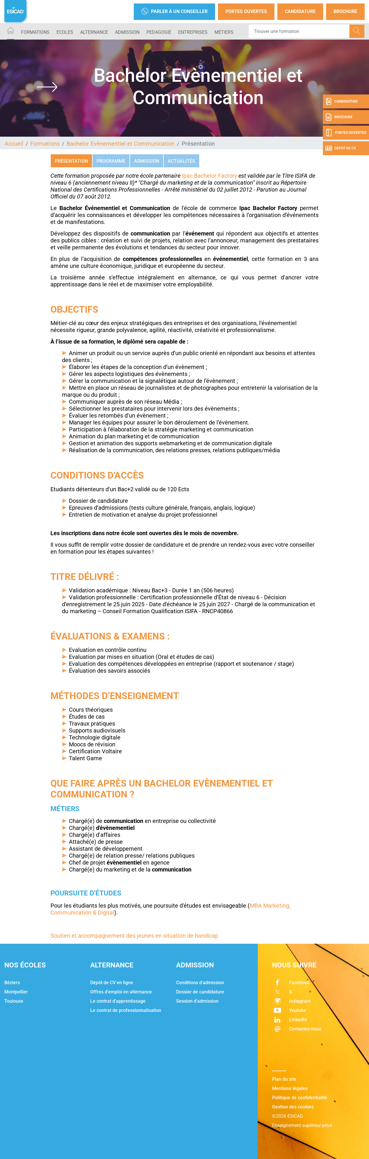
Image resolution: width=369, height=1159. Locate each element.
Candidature (300, 11)
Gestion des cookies (293, 1107)
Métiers (224, 32)
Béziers (12, 982)
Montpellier (16, 992)
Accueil (14, 143)
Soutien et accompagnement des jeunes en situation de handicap (134, 935)
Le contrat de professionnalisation (125, 1010)
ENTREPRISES (193, 32)
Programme (111, 161)
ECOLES (65, 32)
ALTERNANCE (94, 32)
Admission (146, 161)
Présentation (71, 161)
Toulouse (13, 1001)
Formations (35, 32)
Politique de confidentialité (299, 1097)
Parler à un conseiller (174, 12)
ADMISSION (127, 32)
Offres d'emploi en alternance (121, 992)
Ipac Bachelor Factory (209, 175)
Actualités (181, 161)
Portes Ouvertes (246, 11)
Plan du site (284, 1079)
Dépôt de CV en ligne (111, 982)
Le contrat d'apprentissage (118, 1001)
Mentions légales (290, 1088)
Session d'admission (197, 1001)
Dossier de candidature (200, 992)
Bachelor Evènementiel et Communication (121, 143)
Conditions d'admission (200, 982)
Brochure (345, 11)
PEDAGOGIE (158, 32)
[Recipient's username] (299, 31)
